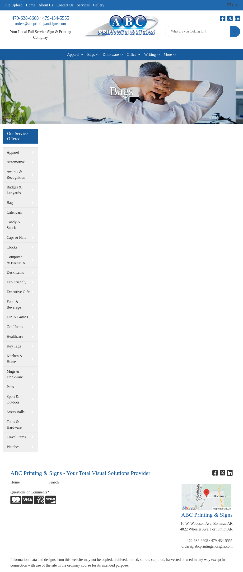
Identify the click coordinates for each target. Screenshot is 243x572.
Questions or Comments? (29, 492)
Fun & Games (17, 317)
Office (131, 54)
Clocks (12, 247)
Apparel (73, 54)
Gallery (98, 5)
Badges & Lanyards (14, 190)
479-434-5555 (55, 18)
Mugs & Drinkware (15, 374)
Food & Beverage (14, 304)
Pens (10, 387)
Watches (13, 447)
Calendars (14, 212)
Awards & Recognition (16, 174)
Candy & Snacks (13, 225)
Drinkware (111, 54)
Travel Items (16, 437)
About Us (45, 5)
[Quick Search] (197, 31)
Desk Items (15, 272)
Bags (91, 54)
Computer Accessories (16, 260)
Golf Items (15, 327)
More (168, 54)
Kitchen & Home (15, 359)
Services (83, 5)
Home (30, 5)
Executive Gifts (18, 292)
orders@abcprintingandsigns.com (40, 24)
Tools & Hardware (14, 424)
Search (53, 482)
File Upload (14, 5)
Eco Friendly (16, 282)
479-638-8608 (25, 18)
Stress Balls (15, 412)
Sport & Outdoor (13, 399)
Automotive (16, 162)
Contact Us (65, 5)
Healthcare (15, 336)
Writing (150, 54)
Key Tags (14, 346)
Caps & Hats (16, 237)
